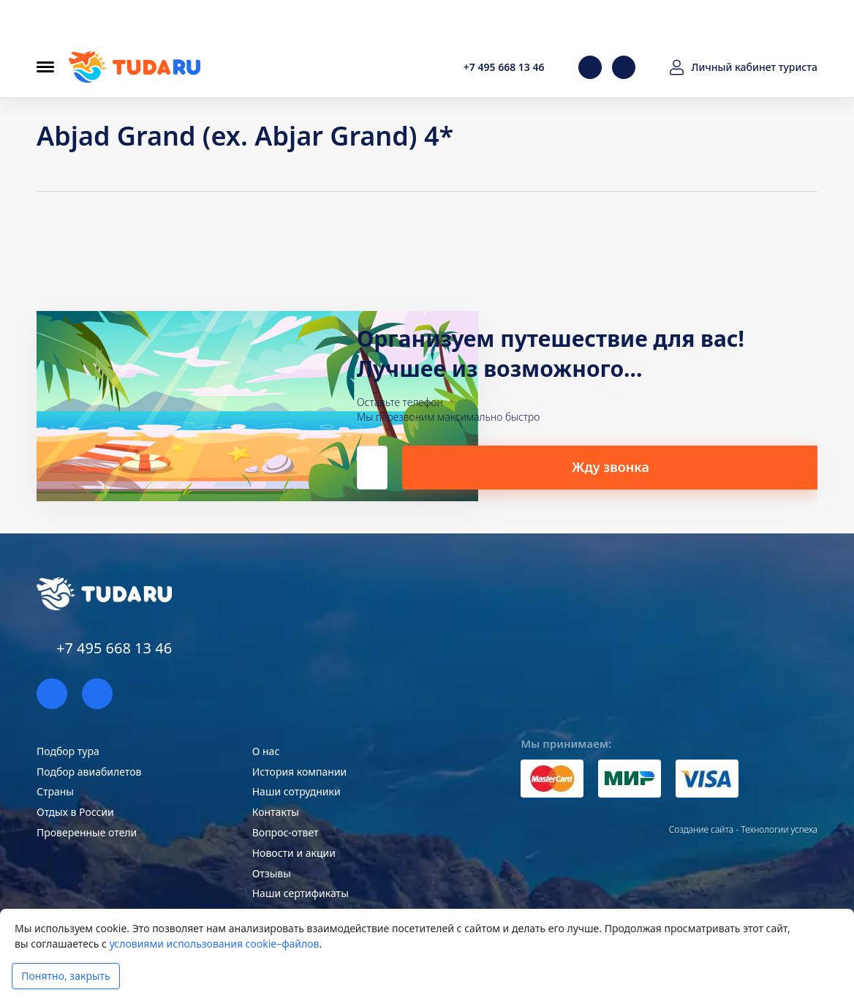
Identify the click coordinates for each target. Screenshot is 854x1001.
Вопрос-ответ (285, 832)
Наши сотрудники (296, 791)
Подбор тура (68, 751)
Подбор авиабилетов (89, 772)
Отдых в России (75, 812)
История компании (299, 772)
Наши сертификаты (300, 893)
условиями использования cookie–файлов (215, 944)
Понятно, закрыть (65, 976)
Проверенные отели (87, 832)
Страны (55, 791)
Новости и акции (294, 853)
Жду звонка (673, 466)
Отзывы (271, 873)
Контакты (275, 812)
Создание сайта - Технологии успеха (743, 829)
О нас (266, 751)
